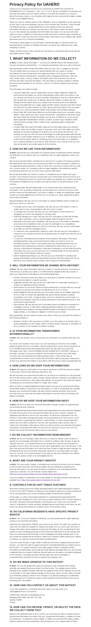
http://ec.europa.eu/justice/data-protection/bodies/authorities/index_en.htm (38, 474)
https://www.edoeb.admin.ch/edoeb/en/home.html (40, 480)
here (38, 621)
